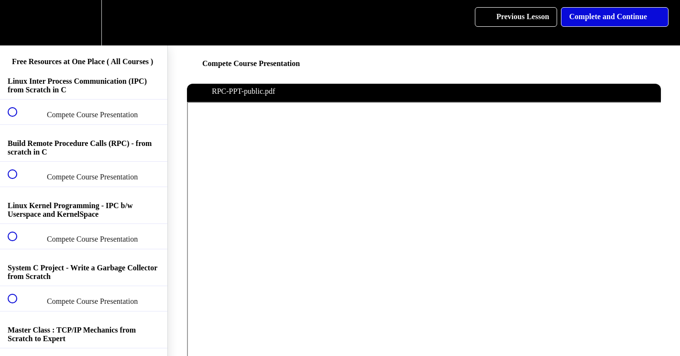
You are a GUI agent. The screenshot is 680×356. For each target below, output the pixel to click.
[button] (17, 22)
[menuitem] (83, 22)
